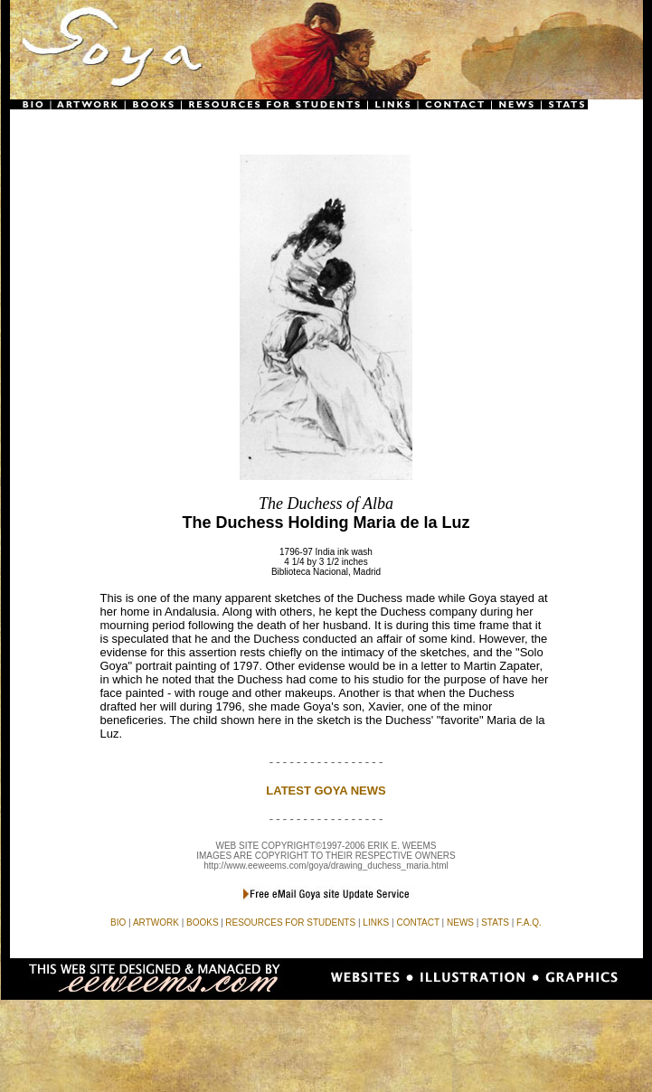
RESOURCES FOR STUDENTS (290, 922)
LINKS (376, 922)
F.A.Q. (529, 922)
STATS (495, 922)
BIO (118, 922)
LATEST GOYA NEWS (325, 790)
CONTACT (417, 922)
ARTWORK (156, 922)
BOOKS (202, 922)
